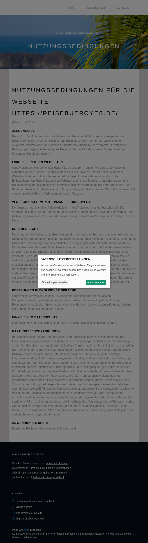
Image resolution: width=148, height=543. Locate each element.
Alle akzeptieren (96, 282)
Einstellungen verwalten (55, 282)
